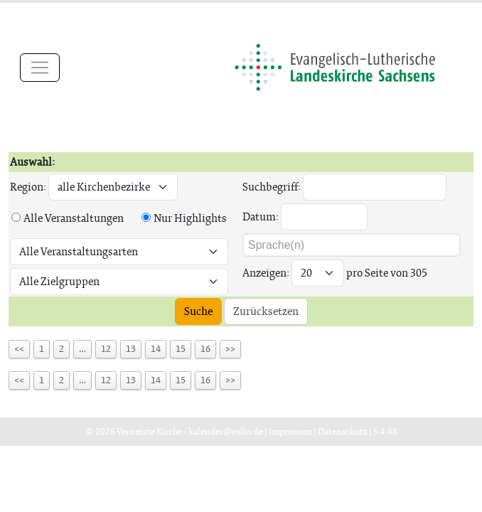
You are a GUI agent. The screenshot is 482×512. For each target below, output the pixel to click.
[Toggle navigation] (40, 67)
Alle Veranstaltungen (73, 217)
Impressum (290, 431)
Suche (198, 311)
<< (19, 349)
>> (230, 349)
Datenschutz (343, 431)
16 (205, 349)
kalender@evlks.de (225, 431)
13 (131, 349)
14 (156, 349)
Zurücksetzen (266, 311)
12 (106, 349)
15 (181, 349)
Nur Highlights (190, 217)
